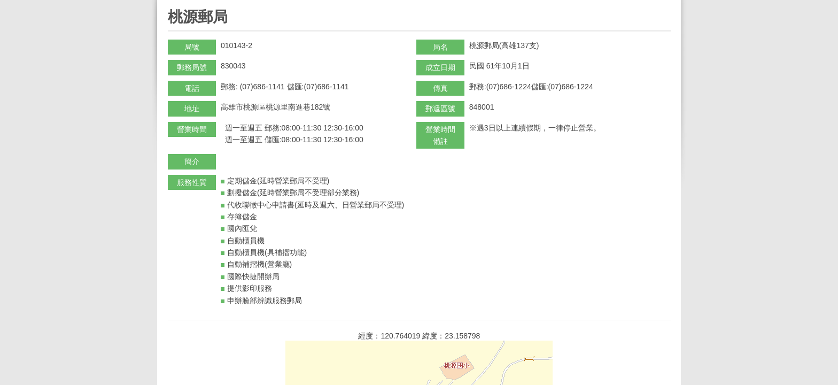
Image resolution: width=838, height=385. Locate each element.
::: (171, 4)
